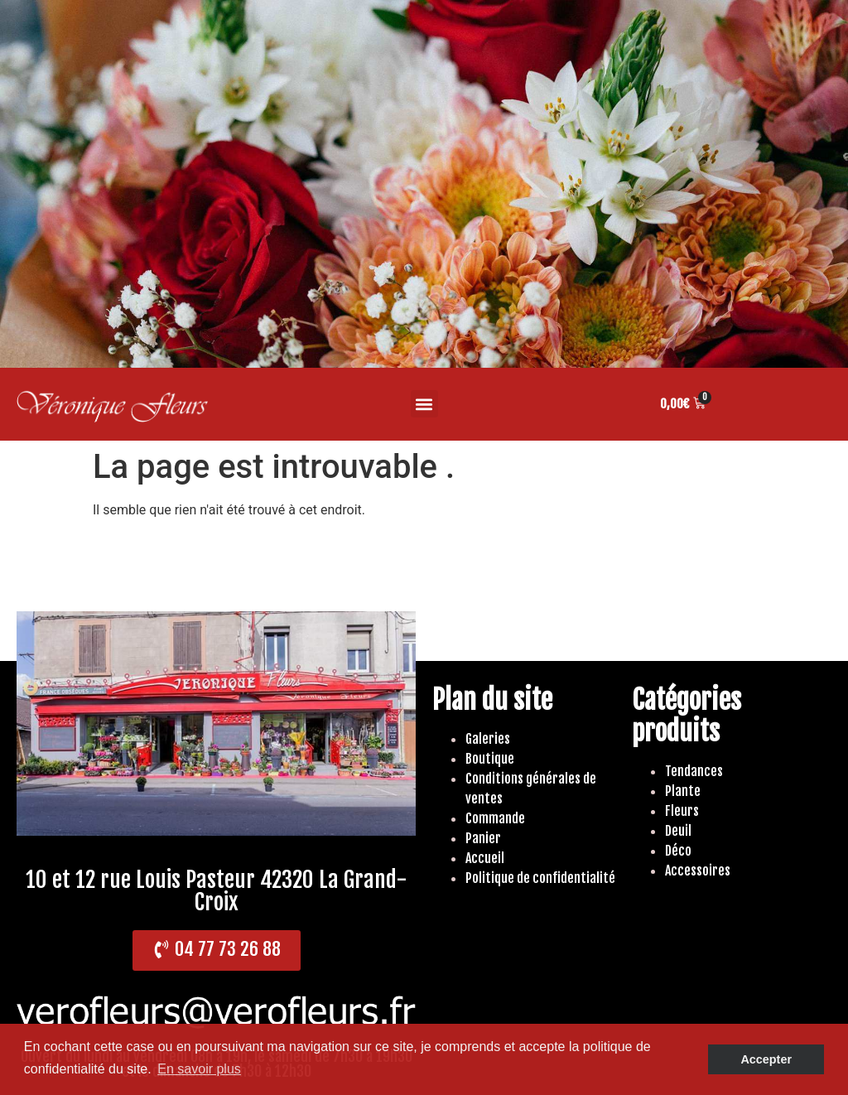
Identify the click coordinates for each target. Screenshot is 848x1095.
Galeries (487, 739)
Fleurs (682, 811)
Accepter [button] (766, 1059)
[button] (424, 403)
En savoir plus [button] (199, 1069)
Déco (678, 850)
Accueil (484, 858)
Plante (683, 791)
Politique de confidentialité (540, 878)
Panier (483, 838)
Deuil (678, 830)
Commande (495, 818)
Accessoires (697, 870)
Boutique (489, 758)
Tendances (694, 771)
